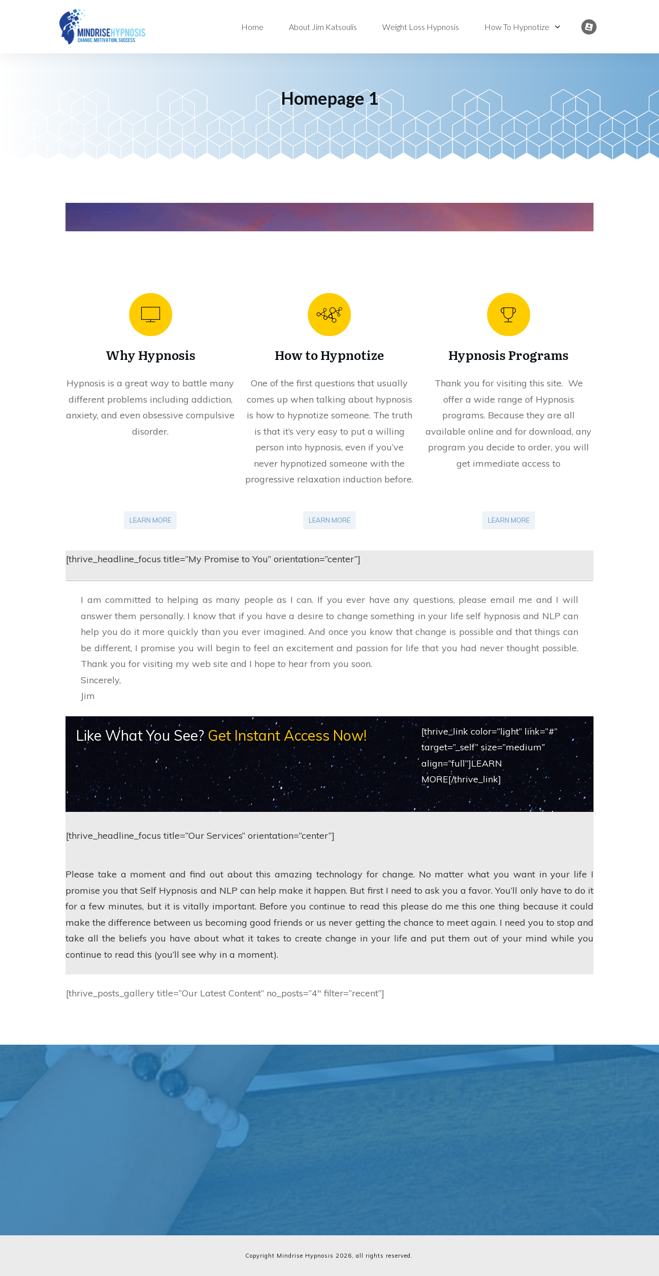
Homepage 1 (329, 97)
